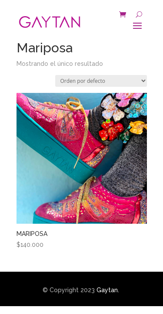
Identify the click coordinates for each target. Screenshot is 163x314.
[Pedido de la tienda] (101, 81)
